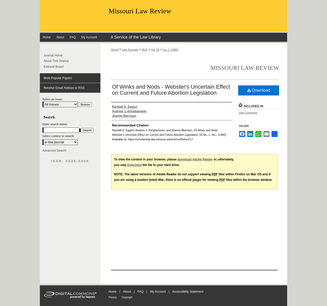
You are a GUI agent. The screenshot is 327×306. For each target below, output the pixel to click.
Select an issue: (52, 99)
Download (258, 90)
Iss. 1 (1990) (170, 49)
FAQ (141, 291)
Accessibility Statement (187, 291)
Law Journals (130, 49)
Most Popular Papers (58, 78)
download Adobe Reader (195, 159)
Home (114, 49)
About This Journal (56, 61)
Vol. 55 (155, 49)
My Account (158, 291)
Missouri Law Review (139, 11)
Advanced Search (54, 150)
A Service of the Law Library (136, 37)
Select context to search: (58, 136)
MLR (145, 49)
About (127, 291)
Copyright (127, 297)
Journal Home (53, 55)
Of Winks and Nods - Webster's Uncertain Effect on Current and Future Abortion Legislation (171, 90)
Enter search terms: (55, 124)
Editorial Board (54, 67)
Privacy (112, 297)
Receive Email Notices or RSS (64, 88)
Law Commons (248, 112)
